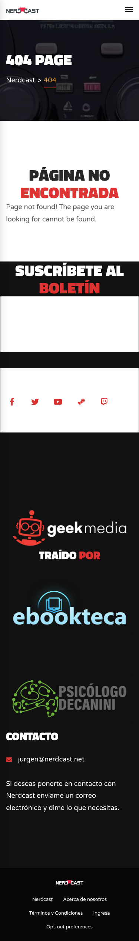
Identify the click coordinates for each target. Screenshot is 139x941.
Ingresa (101, 913)
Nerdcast (42, 899)
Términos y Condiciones (56, 913)
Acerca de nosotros (85, 899)
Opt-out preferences (69, 927)
